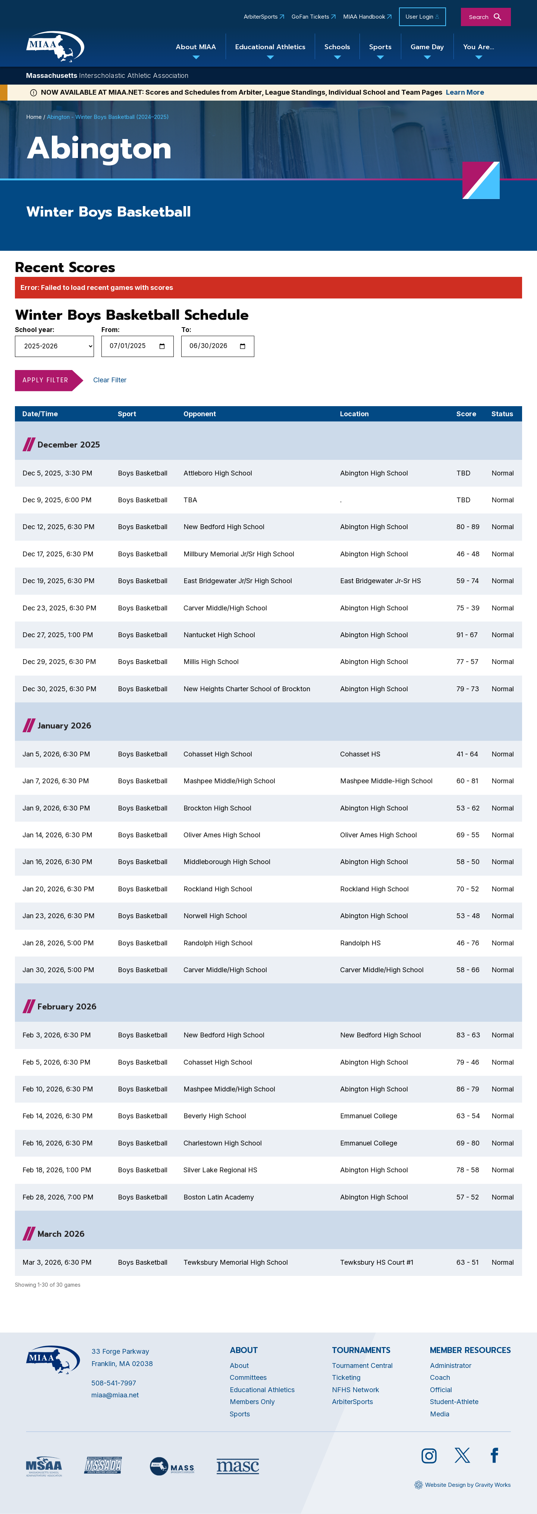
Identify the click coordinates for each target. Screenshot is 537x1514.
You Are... (478, 47)
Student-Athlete (454, 1402)
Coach (440, 1377)
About (239, 1365)
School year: (34, 330)
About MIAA (196, 47)
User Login (419, 16)
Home (34, 116)
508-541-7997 (113, 1383)
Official (441, 1390)
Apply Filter (45, 380)
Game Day (427, 47)
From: (110, 330)
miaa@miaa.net (115, 1395)
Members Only (252, 1402)
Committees (248, 1377)
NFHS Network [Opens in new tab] (355, 1390)
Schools (337, 47)
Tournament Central (362, 1365)
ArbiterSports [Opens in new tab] (261, 17)
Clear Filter (109, 380)
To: (186, 330)
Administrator (450, 1365)
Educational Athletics (270, 47)
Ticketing (346, 1377)
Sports (380, 47)
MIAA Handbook (364, 17)
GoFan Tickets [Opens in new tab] (310, 17)
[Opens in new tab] (44, 1466)
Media (439, 1414)
